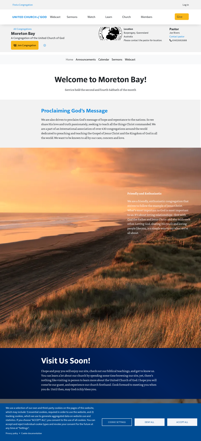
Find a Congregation (24, 4)
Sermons (117, 59)
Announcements (86, 59)
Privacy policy (12, 433)
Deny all (149, 422)
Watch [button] (93, 17)
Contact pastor (176, 36)
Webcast (55, 17)
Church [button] (128, 17)
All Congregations (21, 28)
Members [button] (148, 17)
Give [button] (182, 16)
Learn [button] (110, 17)
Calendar (103, 59)
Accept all (182, 422)
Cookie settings (117, 422)
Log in (186, 4)
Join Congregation (25, 45)
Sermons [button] (74, 17)
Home (69, 59)
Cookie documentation (31, 433)
